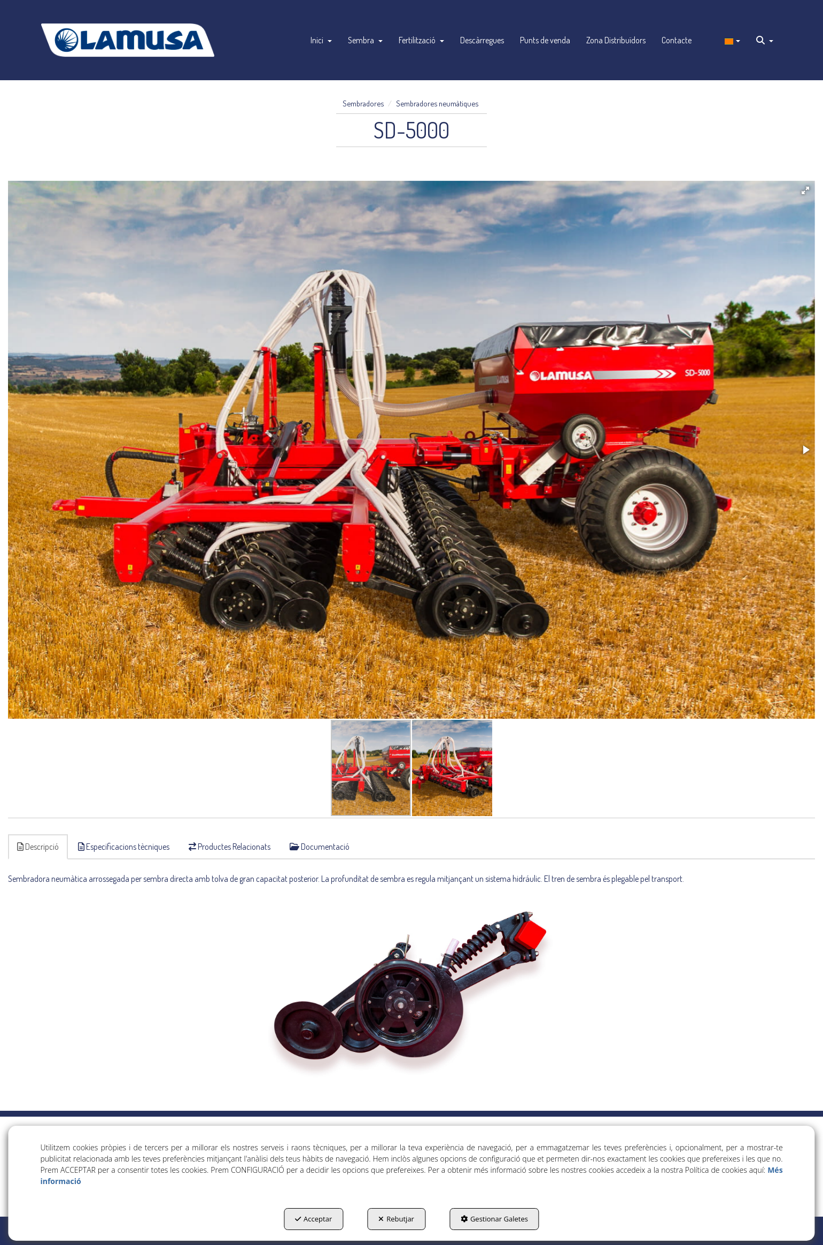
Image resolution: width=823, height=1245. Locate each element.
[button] (127, 40)
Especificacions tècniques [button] (123, 846)
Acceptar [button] (313, 1219)
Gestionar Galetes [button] (494, 1219)
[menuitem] (321, 40)
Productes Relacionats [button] (229, 846)
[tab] (38, 846)
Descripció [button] (38, 846)
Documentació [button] (320, 846)
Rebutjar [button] (396, 1219)
